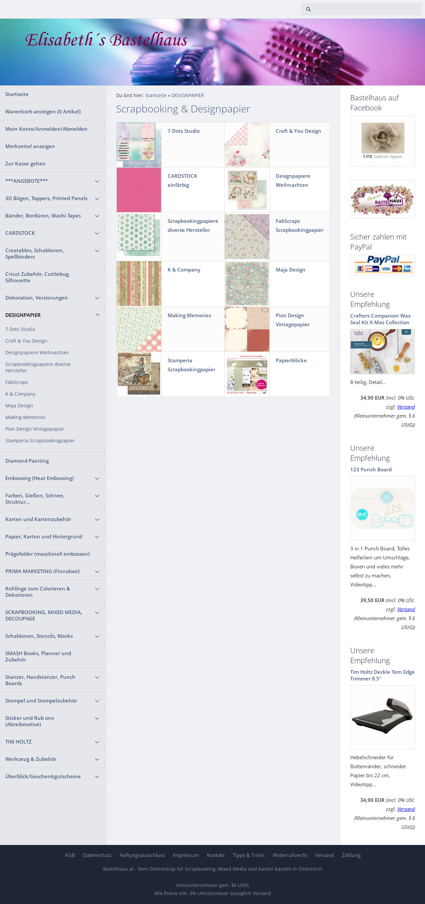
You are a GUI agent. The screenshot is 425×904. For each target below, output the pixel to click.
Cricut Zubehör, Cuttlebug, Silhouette (37, 277)
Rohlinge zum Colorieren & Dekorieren (37, 591)
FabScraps (16, 382)
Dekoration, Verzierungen (36, 297)
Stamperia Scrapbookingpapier (40, 441)
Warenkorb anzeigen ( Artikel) (43, 111)
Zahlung (351, 855)
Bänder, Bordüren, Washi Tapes (43, 215)
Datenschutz (97, 855)
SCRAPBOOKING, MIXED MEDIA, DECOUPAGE (43, 615)
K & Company (20, 394)
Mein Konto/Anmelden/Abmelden (46, 128)
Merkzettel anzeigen (30, 146)
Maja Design (19, 406)
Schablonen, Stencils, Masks (39, 635)
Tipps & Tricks (249, 855)
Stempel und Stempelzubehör (41, 700)
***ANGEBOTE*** (26, 180)
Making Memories (25, 417)
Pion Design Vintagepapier (34, 429)
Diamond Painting (27, 460)
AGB (70, 855)
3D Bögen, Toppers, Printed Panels (46, 198)
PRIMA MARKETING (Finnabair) (42, 571)
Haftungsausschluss (142, 855)
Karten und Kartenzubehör (38, 519)
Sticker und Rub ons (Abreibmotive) (29, 721)
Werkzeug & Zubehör (30, 759)
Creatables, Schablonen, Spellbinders (34, 253)
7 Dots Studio (20, 329)
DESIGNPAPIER (23, 315)
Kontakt (216, 855)
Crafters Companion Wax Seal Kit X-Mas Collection (380, 319)
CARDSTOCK (20, 233)
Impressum (186, 855)
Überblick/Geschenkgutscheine (43, 776)
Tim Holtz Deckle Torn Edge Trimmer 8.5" (382, 675)
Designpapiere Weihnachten (37, 353)
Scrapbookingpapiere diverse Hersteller (38, 367)
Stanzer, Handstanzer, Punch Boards (40, 680)
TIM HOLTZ (18, 741)
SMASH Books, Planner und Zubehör (38, 656)
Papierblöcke (291, 360)
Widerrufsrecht (290, 855)
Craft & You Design (26, 341)
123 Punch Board (371, 469)
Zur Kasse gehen (25, 163)
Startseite (17, 94)
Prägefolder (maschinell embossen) (47, 553)
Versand (406, 406)
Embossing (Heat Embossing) (39, 478)
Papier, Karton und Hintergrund (43, 536)
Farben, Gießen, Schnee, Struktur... (34, 498)
